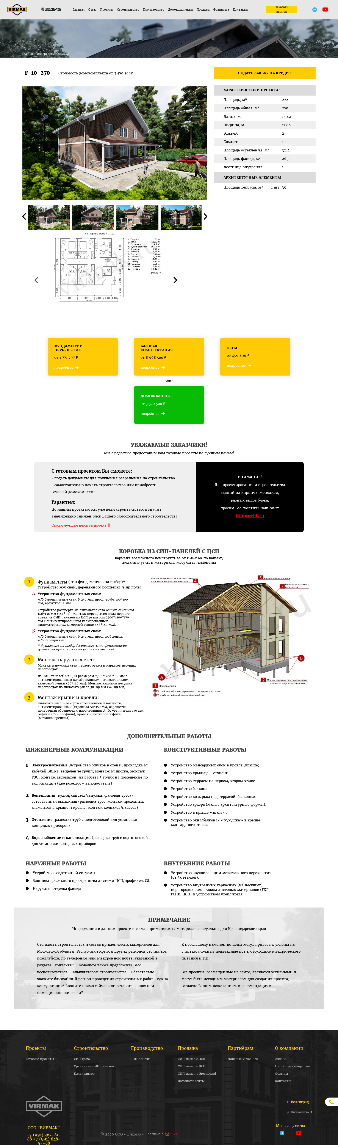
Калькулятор (84, 1074)
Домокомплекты (180, 9)
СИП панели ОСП (191, 1059)
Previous (24, 217)
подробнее (63, 367)
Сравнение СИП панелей (94, 1066)
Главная (78, 9)
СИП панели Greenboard (197, 1074)
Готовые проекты (40, 1059)
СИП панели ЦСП (191, 1066)
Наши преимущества (292, 1066)
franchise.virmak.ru (243, 1059)
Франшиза (221, 9)
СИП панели (140, 1059)
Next (205, 217)
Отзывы (281, 1074)
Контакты (240, 9)
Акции (280, 1059)
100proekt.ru (250, 515)
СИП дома (82, 1059)
